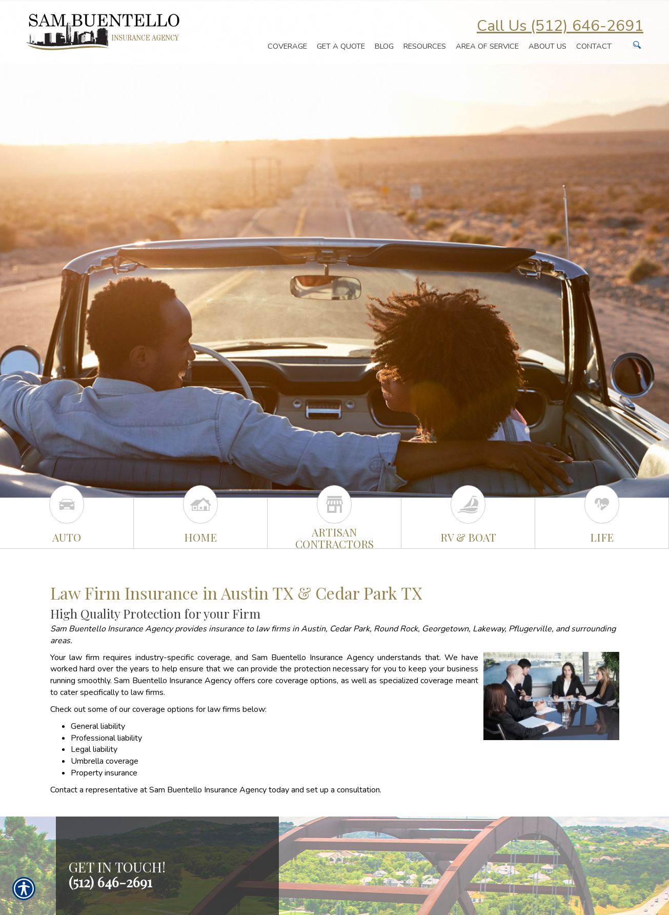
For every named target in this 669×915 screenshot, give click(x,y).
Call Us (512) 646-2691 (560, 25)
